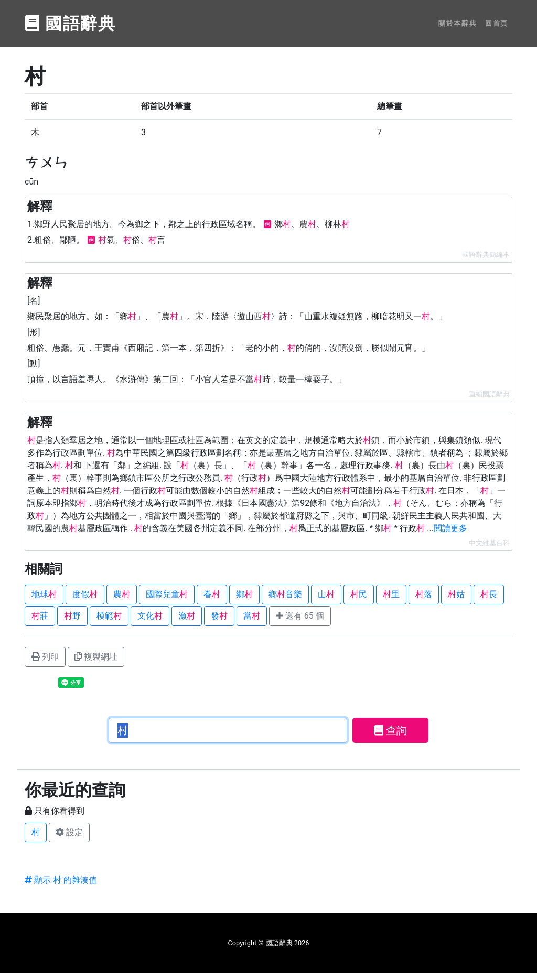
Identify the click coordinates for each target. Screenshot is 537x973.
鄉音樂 (285, 594)
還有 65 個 (300, 616)
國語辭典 (70, 24)
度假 (85, 594)
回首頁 (496, 23)
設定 (69, 832)
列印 (45, 657)
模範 (109, 616)
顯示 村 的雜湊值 (61, 880)
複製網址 (95, 657)
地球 (44, 594)
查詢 (390, 730)
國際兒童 (167, 594)
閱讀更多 (450, 528)
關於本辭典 (457, 23)
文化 (150, 616)
